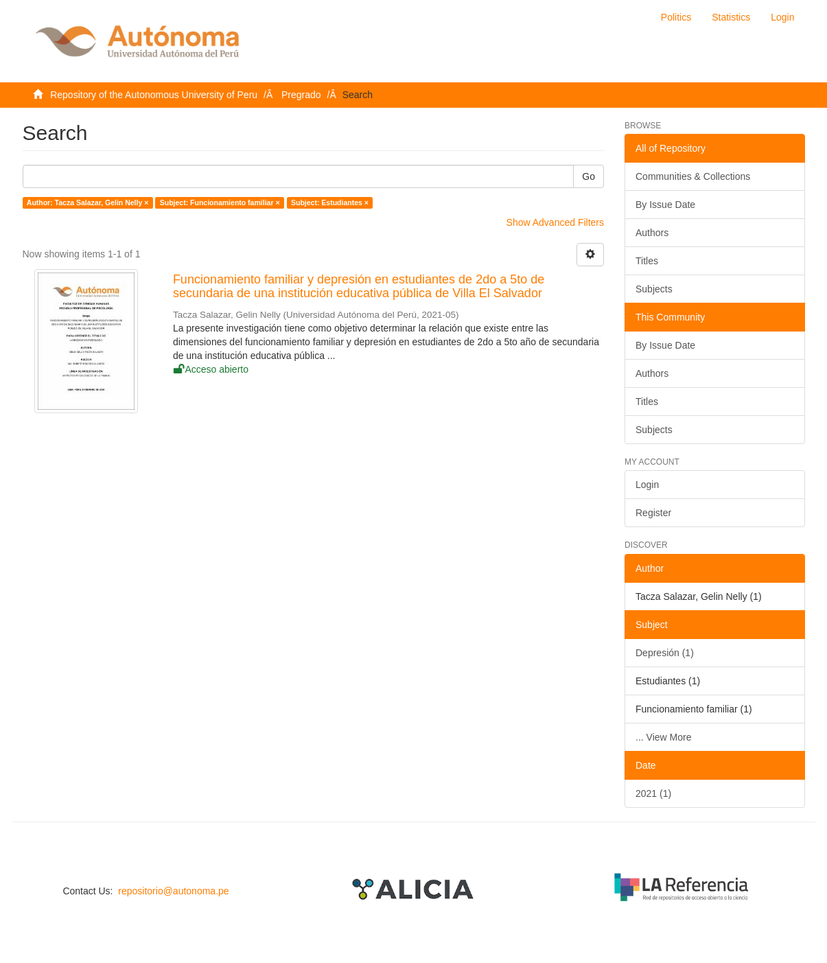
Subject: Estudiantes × (330, 202)
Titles (647, 260)
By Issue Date (665, 204)
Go (588, 176)
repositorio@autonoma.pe (173, 890)
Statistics (731, 17)
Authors (652, 232)
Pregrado (301, 94)
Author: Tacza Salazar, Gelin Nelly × (88, 202)
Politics (676, 17)
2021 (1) (653, 793)
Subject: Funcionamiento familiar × (220, 202)
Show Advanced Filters (555, 222)
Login (647, 484)
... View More (663, 737)
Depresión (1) (665, 652)
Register (653, 512)
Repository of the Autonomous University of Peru (153, 94)
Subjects (654, 288)
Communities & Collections (693, 176)
